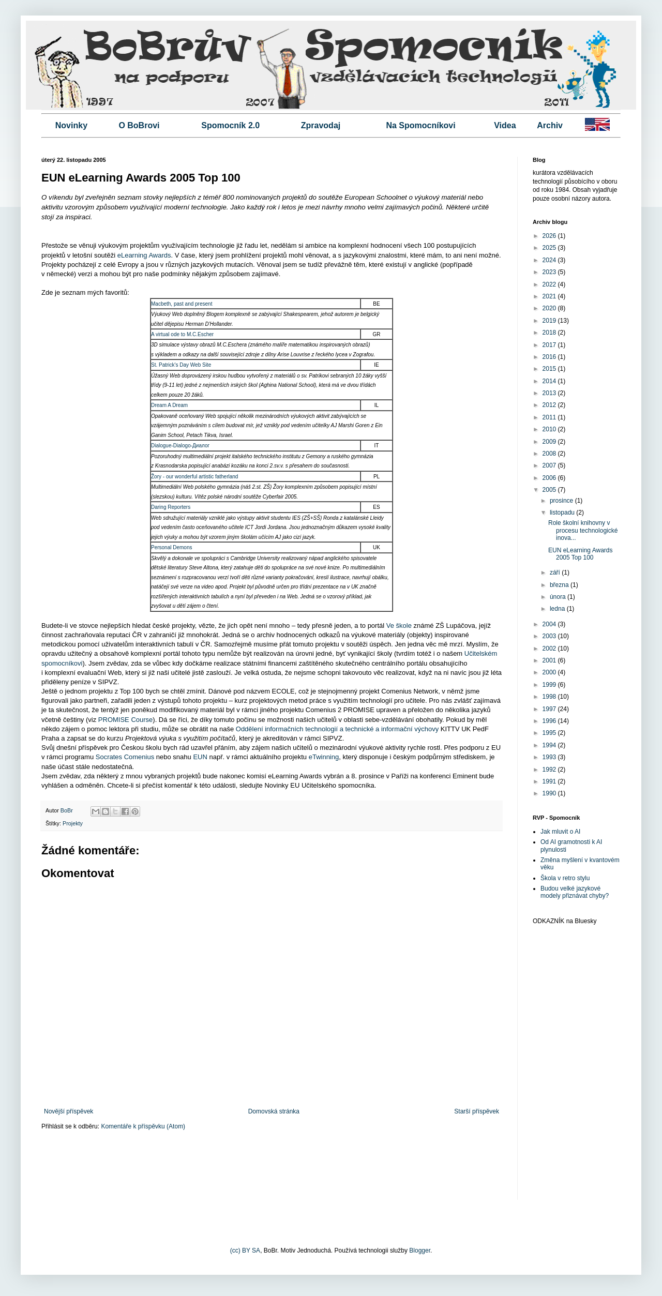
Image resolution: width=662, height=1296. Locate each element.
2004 (550, 624)
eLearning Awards (144, 255)
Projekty (73, 823)
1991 (550, 781)
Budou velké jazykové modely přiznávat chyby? (574, 892)
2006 (550, 477)
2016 (550, 356)
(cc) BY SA (245, 1250)
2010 (550, 429)
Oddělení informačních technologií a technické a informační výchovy (337, 729)
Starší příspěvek (476, 1111)
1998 (550, 696)
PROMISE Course (125, 720)
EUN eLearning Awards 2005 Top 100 (580, 554)
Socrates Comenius (125, 757)
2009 (550, 441)
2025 (550, 247)
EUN (200, 757)
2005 (550, 489)
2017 (550, 345)
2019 (550, 320)
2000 (550, 672)
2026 (550, 235)
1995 (550, 732)
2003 (550, 636)
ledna (558, 608)
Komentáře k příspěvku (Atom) (143, 1126)
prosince (562, 500)
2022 (550, 284)
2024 (550, 260)
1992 (550, 769)
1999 (550, 684)
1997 (550, 709)
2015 (550, 368)
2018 (550, 332)
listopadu (563, 512)
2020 (550, 308)
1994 (550, 745)
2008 (550, 453)
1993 (550, 757)
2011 (550, 417)
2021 (550, 296)
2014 (550, 381)
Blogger (419, 1250)
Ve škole (399, 625)
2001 (550, 660)
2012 (550, 405)
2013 (550, 393)
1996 (550, 721)
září (556, 572)
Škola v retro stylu (565, 878)
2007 (550, 465)
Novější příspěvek (68, 1111)
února (558, 596)
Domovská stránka (273, 1111)
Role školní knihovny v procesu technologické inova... (583, 530)
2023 (550, 272)
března (560, 585)
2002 (550, 648)
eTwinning (324, 757)
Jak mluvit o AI (560, 831)
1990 (550, 793)
